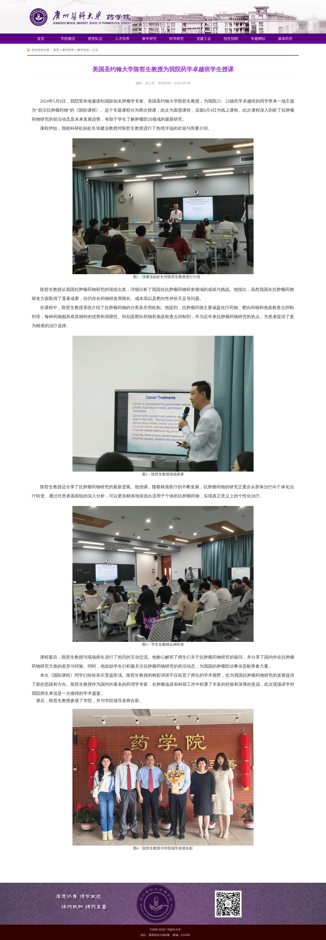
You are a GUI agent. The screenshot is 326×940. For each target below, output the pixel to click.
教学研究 (149, 39)
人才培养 (122, 39)
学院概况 (68, 39)
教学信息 (83, 50)
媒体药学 (285, 39)
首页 (40, 39)
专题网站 (258, 39)
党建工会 (204, 39)
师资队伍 (95, 39)
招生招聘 (231, 39)
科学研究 (176, 39)
